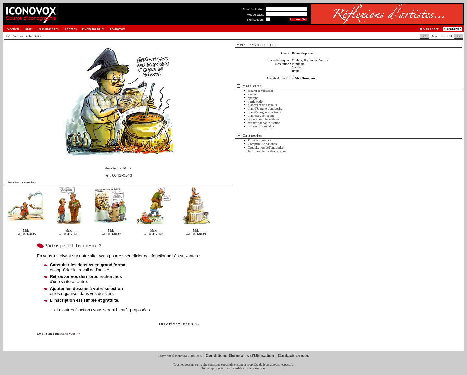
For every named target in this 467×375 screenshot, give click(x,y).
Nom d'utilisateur (254, 9)
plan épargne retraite (261, 115)
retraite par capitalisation (264, 123)
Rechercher (429, 28)
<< (424, 36)
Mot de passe (255, 14)
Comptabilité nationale (263, 144)
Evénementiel (93, 28)
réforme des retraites (261, 126)
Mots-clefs (252, 86)
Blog (28, 28)
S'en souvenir (255, 19)
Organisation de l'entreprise (266, 147)
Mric (127, 168)
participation (256, 101)
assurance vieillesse (261, 90)
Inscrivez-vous (179, 323)
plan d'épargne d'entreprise (265, 108)
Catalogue (452, 28)
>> (458, 36)
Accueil (13, 28)
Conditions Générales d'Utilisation (240, 355)
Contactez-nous (293, 355)
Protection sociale (259, 140)
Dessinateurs (48, 28)
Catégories (252, 135)
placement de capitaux (262, 105)
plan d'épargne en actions (264, 112)
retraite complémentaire (263, 119)
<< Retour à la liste (24, 36)
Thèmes (70, 28)
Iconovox (117, 28)
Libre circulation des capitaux (267, 151)
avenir (252, 94)
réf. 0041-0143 (118, 175)
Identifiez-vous (67, 333)
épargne (253, 98)
